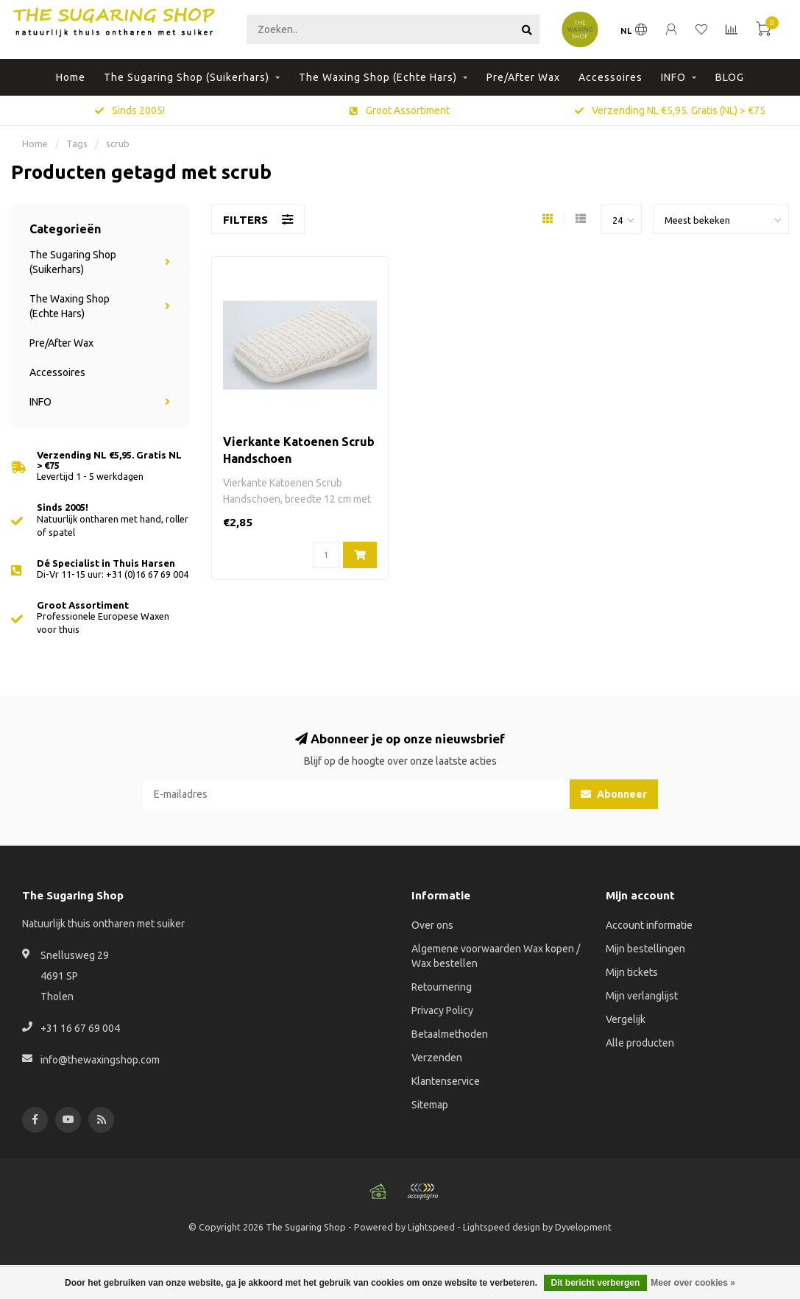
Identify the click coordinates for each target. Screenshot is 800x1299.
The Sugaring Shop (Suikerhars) (186, 77)
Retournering (441, 987)
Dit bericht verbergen (595, 1283)
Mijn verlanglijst (642, 996)
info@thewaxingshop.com (100, 1060)
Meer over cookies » (693, 1283)
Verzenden (436, 1057)
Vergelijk (625, 1019)
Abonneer (614, 794)
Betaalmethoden (449, 1034)
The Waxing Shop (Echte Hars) (378, 77)
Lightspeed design (501, 1227)
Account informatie (649, 925)
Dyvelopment (583, 1227)
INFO (673, 77)
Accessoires (610, 77)
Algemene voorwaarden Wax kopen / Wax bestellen (495, 956)
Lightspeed (431, 1227)
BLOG (729, 77)
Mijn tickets (632, 972)
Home (70, 77)
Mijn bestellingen (645, 949)
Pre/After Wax (523, 77)
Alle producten (640, 1043)
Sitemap (429, 1105)
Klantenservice (445, 1081)
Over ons (432, 925)
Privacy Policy (442, 1010)
